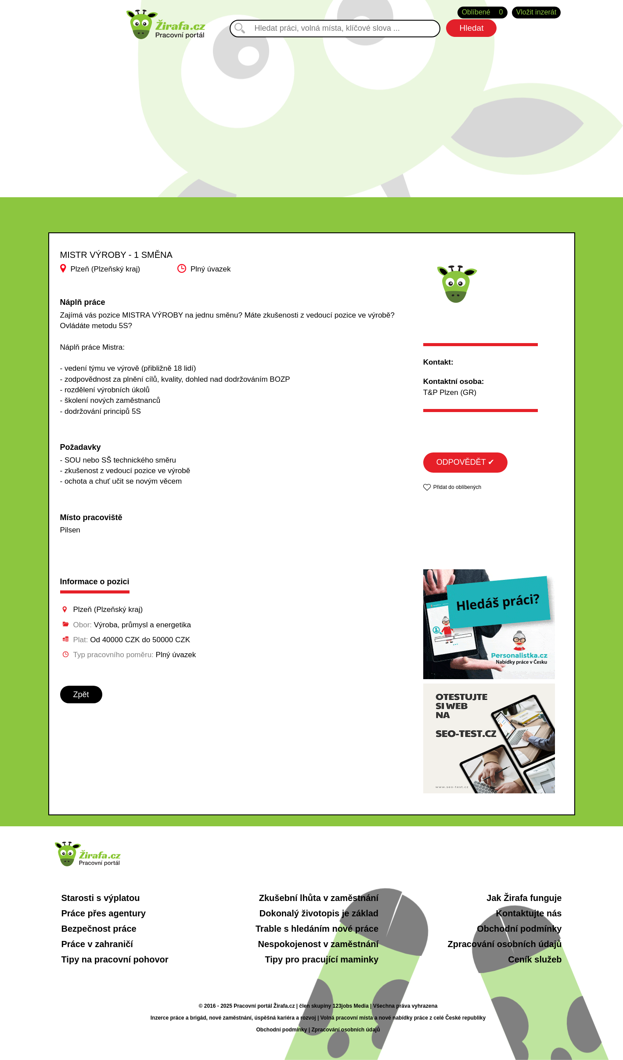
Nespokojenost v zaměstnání (318, 944)
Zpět (81, 694)
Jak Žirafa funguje (524, 898)
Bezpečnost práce (99, 928)
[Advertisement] (311, 113)
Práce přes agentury (103, 913)
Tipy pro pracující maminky (321, 959)
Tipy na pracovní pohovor (115, 959)
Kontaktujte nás (529, 913)
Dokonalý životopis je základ (318, 913)
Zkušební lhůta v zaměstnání (318, 898)
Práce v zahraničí (97, 944)
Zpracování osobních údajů (504, 944)
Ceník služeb (535, 959)
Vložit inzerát (536, 12)
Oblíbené (482, 12)
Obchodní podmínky (519, 928)
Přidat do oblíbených (457, 487)
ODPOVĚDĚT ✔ (465, 462)
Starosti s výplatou (100, 898)
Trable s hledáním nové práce (317, 928)
